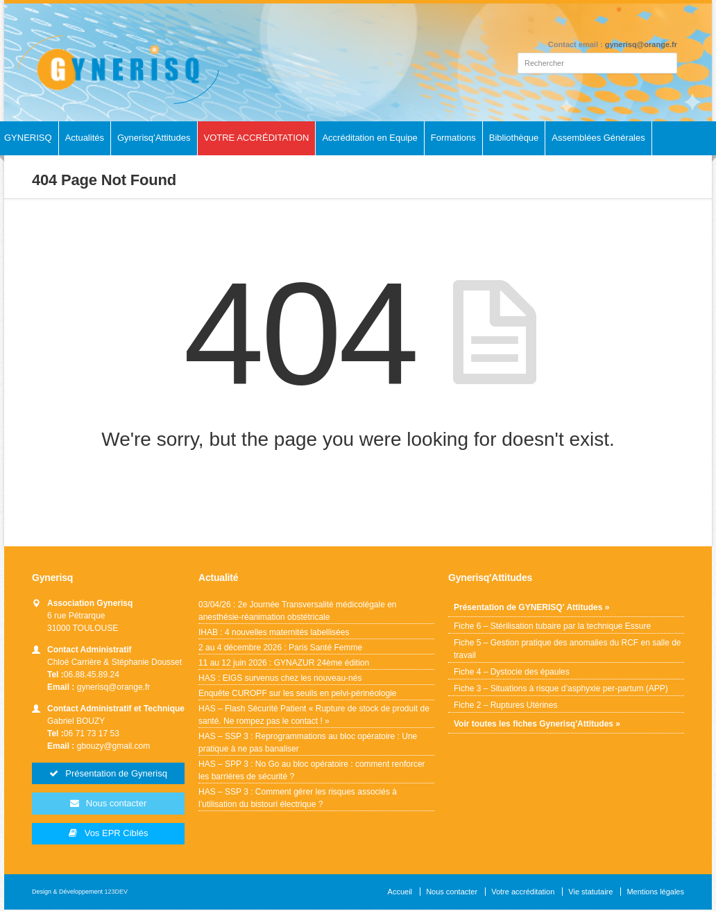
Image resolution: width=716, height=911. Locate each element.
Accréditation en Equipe (369, 137)
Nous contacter (451, 893)
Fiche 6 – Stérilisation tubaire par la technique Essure (552, 626)
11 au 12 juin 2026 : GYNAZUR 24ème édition (283, 663)
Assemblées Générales (598, 137)
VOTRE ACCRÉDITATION (256, 137)
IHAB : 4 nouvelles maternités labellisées (273, 632)
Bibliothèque (514, 137)
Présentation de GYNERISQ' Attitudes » (531, 607)
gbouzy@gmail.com (114, 746)
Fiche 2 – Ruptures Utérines (505, 705)
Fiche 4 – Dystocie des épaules (512, 672)
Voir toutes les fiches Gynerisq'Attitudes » (537, 724)
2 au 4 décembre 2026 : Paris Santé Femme (280, 647)
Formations (453, 137)
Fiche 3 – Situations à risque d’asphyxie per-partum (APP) (561, 688)
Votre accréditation (522, 893)
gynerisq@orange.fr (641, 44)
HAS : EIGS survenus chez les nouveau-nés (280, 678)
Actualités (84, 137)
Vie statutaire (590, 893)
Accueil (400, 893)
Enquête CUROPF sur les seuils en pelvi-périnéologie (297, 693)
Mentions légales (655, 893)
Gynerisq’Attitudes (154, 137)
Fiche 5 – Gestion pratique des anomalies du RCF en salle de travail (567, 649)
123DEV (116, 893)
